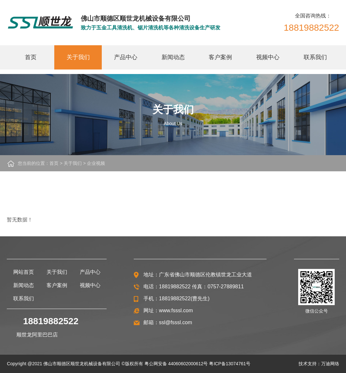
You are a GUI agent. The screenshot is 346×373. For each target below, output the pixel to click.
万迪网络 (330, 363)
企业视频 (96, 163)
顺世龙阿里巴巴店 (37, 334)
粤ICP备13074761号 (229, 363)
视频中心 (267, 57)
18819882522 (311, 28)
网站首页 (23, 272)
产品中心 (125, 57)
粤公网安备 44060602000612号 (176, 363)
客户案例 (220, 57)
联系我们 (315, 57)
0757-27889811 (225, 286)
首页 (31, 57)
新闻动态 (173, 57)
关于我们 (78, 57)
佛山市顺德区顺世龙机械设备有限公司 (81, 363)
